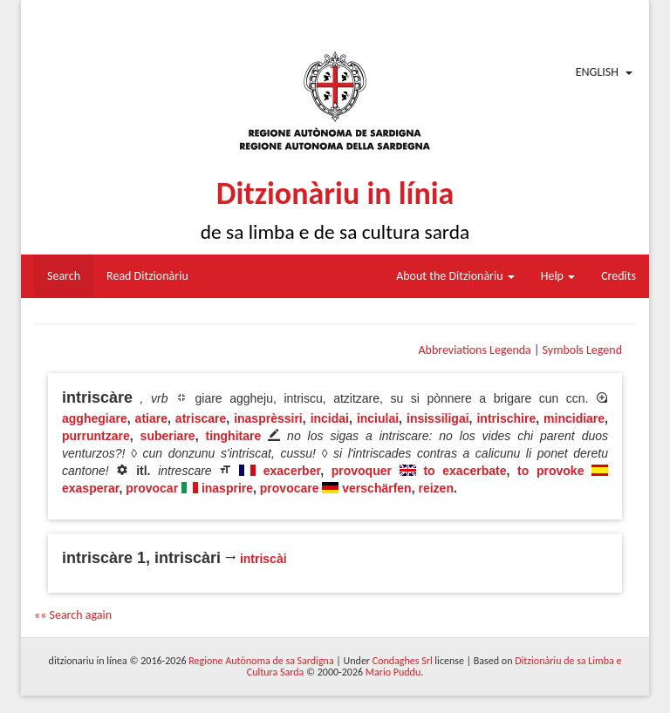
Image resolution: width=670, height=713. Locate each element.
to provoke (550, 471)
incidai (330, 418)
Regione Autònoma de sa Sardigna (260, 661)
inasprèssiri (268, 418)
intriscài (263, 559)
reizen (435, 488)
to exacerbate (464, 471)
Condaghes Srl (403, 661)
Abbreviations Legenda (474, 350)
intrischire (506, 418)
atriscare (200, 418)
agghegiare (94, 418)
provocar (152, 488)
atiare (151, 418)
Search (63, 275)
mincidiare (574, 418)
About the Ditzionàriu (455, 275)
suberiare (167, 436)
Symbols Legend (582, 350)
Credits (618, 275)
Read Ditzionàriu (147, 275)
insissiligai (438, 418)
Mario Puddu (393, 672)
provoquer (362, 471)
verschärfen (376, 488)
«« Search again (73, 615)
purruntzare (96, 436)
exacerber (291, 471)
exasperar (90, 488)
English (597, 72)
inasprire (227, 488)
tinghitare (233, 436)
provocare (289, 488)
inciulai (378, 418)
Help (558, 275)
